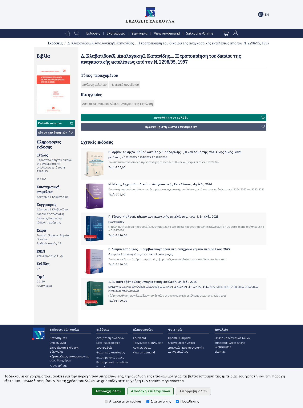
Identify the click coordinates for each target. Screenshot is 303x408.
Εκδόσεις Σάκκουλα (64, 330)
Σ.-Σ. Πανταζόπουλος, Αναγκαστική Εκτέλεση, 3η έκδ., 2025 (152, 282)
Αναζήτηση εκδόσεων (110, 338)
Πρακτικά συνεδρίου (125, 85)
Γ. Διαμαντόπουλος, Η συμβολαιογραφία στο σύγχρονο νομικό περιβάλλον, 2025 (169, 249)
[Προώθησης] (177, 401)
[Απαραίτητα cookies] (106, 401)
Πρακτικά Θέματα (179, 338)
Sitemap (220, 351)
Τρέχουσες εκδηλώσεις (148, 343)
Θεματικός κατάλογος (110, 352)
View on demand (144, 352)
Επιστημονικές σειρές (110, 357)
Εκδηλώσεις (116, 33)
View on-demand (167, 33)
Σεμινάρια (140, 33)
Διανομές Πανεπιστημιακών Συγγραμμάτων (186, 349)
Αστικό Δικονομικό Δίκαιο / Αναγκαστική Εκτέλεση (117, 104)
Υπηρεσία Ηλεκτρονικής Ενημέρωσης (230, 345)
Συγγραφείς (104, 347)
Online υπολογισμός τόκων (232, 338)
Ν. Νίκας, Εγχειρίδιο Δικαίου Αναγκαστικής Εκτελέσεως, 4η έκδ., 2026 (160, 184)
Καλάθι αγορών (55, 123)
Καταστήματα (58, 338)
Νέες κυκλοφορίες (108, 343)
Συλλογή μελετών (94, 85)
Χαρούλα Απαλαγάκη (50, 214)
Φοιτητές (175, 330)
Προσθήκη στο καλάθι (209, 118)
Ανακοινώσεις (142, 347)
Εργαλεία (221, 330)
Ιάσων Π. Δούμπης (49, 222)
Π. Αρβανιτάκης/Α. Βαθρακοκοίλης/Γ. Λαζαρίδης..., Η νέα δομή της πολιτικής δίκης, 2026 (174, 152)
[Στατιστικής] (147, 401)
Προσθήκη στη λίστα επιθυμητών (205, 127)
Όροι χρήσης (58, 365)
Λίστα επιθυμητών (55, 132)
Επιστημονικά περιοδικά (112, 362)
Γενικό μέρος (116, 221)
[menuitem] (67, 33)
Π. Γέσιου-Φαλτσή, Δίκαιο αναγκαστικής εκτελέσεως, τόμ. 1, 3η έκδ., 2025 (163, 216)
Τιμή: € (116, 167)
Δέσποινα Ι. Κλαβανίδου (52, 197)
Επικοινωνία (58, 343)
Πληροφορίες (143, 330)
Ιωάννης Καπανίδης (49, 218)
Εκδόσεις (93, 33)
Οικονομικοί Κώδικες (181, 343)
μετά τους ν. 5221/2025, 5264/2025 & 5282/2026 (137, 157)
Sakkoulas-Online (199, 33)
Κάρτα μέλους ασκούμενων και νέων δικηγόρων (69, 358)
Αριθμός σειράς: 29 (49, 243)
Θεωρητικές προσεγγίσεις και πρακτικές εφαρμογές (140, 254)
